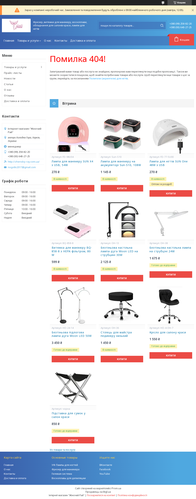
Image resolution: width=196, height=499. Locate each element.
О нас (47, 40)
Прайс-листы (13, 73)
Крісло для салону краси (167, 332)
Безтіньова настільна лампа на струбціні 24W (170, 249)
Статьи (8, 84)
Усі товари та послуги (62, 449)
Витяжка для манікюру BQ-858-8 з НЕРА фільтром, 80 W (72, 251)
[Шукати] (162, 25)
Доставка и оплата (83, 40)
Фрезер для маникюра (65, 469)
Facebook (105, 469)
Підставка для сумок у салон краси (69, 415)
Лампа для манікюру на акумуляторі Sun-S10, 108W (121, 163)
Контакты (60, 40)
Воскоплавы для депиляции (69, 478)
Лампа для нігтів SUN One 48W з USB (168, 163)
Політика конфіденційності (132, 495)
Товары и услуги (28, 40)
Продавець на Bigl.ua (98, 491)
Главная (8, 40)
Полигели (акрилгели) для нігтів (108, 78)
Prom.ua (116, 488)
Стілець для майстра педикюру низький (116, 334)
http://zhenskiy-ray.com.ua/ (24, 161)
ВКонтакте (106, 465)
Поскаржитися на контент (101, 495)
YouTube (105, 473)
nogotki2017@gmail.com (22, 167)
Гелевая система (62, 473)
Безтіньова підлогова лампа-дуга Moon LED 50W (72, 334)
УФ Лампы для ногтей (65, 465)
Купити (73, 188)
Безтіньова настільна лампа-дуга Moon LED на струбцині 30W (119, 251)
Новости (10, 78)
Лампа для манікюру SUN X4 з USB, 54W (72, 163)
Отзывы (9, 95)
